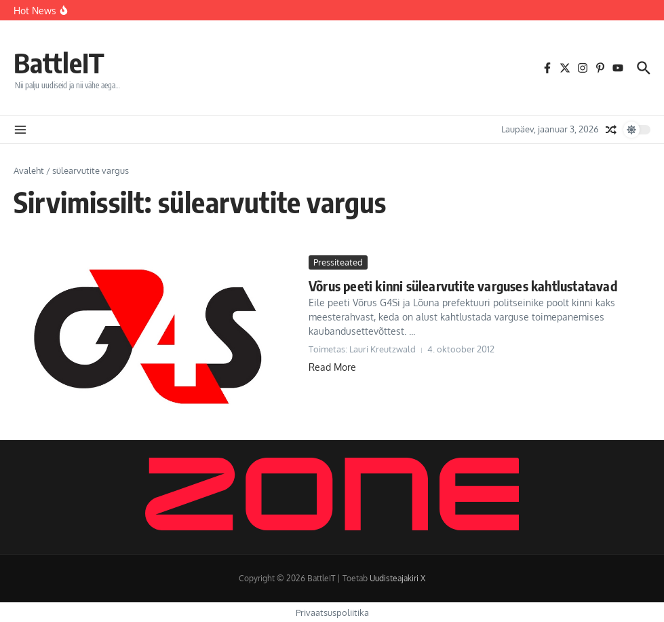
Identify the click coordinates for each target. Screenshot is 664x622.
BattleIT (59, 62)
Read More (332, 367)
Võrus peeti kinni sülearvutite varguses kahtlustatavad (463, 285)
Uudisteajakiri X (397, 578)
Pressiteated (338, 262)
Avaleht (29, 170)
